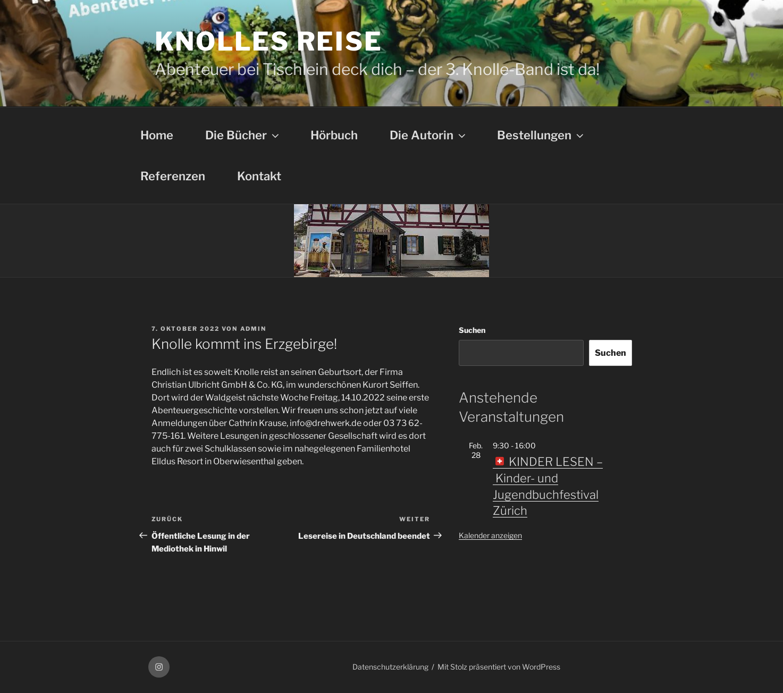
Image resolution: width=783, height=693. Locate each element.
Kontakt (259, 176)
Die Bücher (243, 135)
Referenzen (172, 176)
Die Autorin (429, 135)
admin (253, 328)
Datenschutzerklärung (390, 666)
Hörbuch (334, 135)
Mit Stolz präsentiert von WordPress (498, 666)
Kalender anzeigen (490, 535)
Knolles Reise (269, 41)
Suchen (472, 330)
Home (156, 135)
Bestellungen (541, 135)
